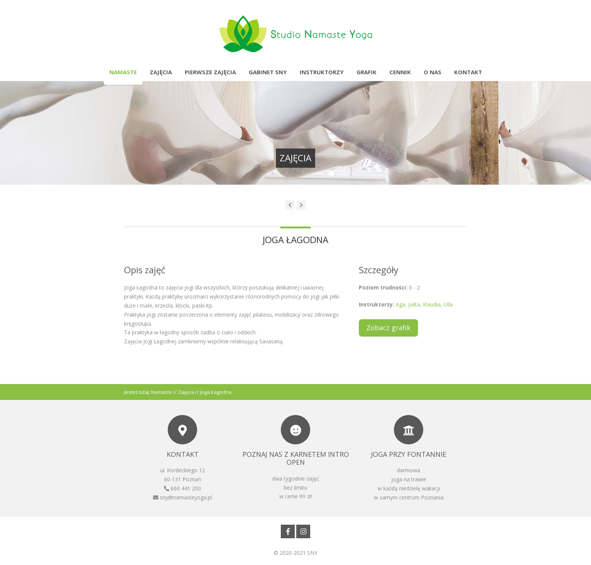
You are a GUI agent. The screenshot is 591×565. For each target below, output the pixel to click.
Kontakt (468, 72)
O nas (432, 72)
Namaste (123, 72)
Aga (400, 304)
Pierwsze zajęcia (210, 72)
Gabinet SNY (268, 72)
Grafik (367, 72)
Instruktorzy (322, 72)
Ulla (448, 304)
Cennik (400, 72)
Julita (414, 304)
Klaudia (432, 304)
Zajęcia (161, 72)
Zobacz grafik (388, 327)
